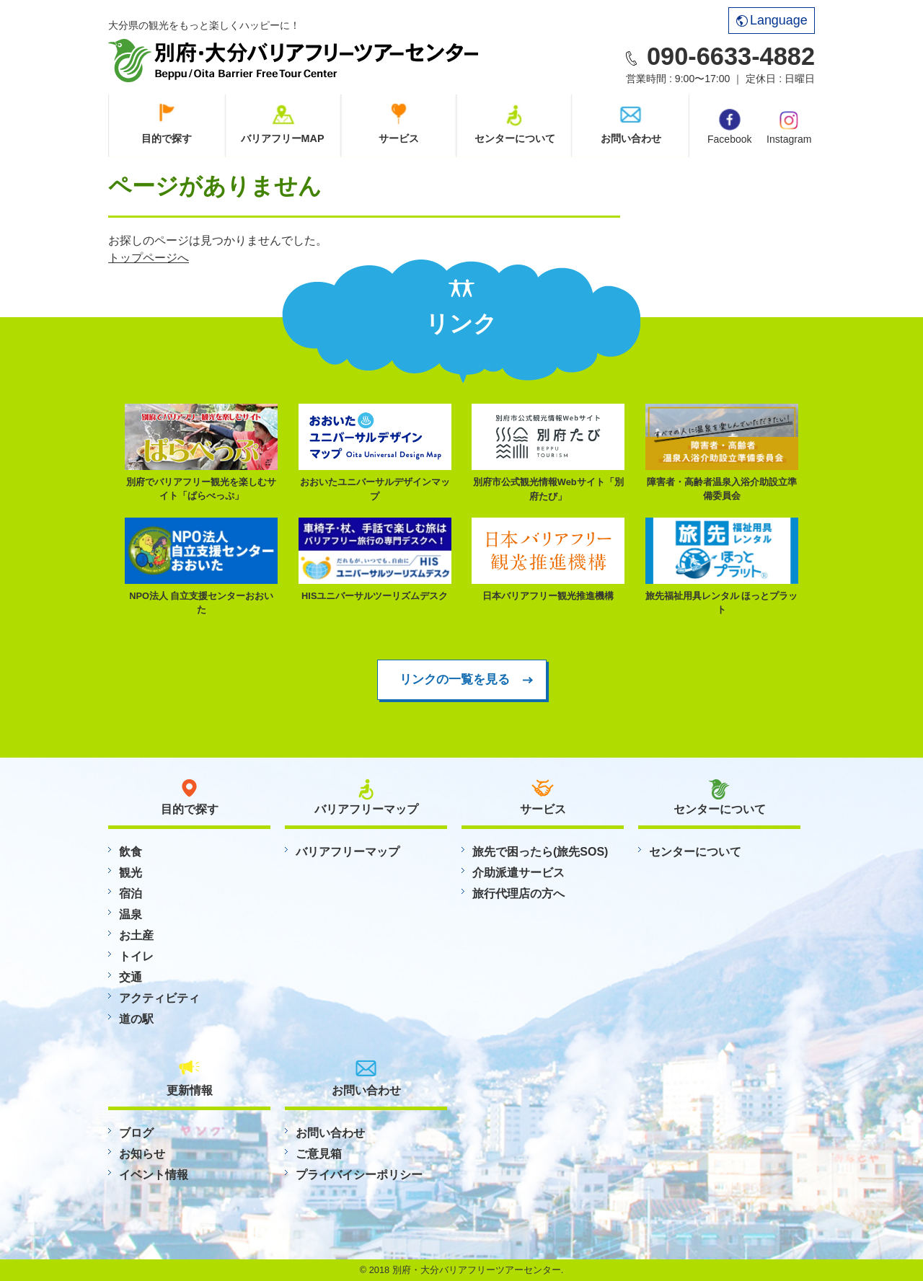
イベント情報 (153, 1175)
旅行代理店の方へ (518, 893)
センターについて (514, 138)
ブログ (136, 1133)
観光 (130, 872)
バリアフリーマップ (347, 852)
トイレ (136, 956)
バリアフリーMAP (282, 138)
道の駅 (136, 1019)
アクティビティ (159, 998)
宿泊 (130, 893)
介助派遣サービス (518, 872)
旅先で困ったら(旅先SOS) (540, 852)
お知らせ (142, 1154)
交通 (130, 977)
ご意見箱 (319, 1154)
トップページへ (148, 258)
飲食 (130, 852)
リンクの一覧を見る (454, 679)
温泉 (130, 914)
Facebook (729, 127)
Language (772, 20)
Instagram (789, 126)
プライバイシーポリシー (359, 1175)
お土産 (136, 935)
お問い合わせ (631, 138)
